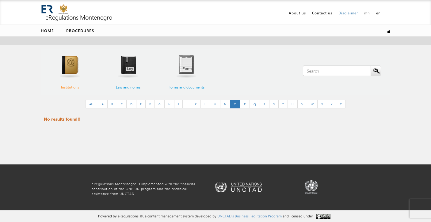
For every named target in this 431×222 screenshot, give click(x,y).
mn (367, 12)
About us (297, 12)
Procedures (80, 30)
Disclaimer (348, 12)
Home (47, 30)
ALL (91, 104)
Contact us (322, 12)
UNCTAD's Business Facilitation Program (249, 215)
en (378, 12)
